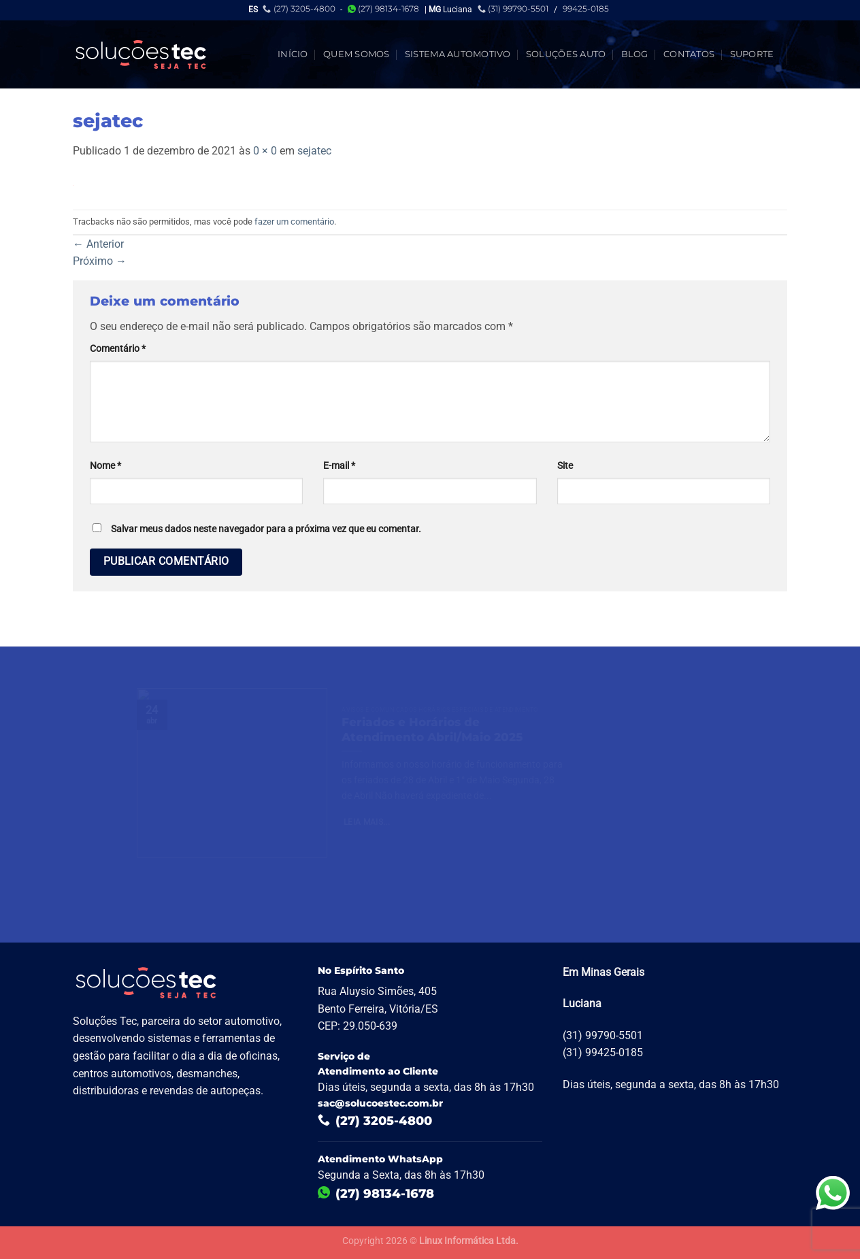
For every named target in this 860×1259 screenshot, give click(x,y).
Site (565, 466)
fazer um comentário (294, 221)
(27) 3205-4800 (299, 8)
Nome (105, 466)
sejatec (314, 150)
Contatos (688, 54)
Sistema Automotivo (458, 54)
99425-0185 (586, 8)
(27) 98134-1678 (383, 8)
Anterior (98, 244)
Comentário (118, 349)
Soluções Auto (566, 54)
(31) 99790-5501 (513, 8)
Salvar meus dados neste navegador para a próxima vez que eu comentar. (266, 529)
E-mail (339, 466)
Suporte (752, 54)
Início (293, 54)
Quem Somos (356, 54)
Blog (634, 54)
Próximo (100, 261)
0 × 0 (265, 150)
